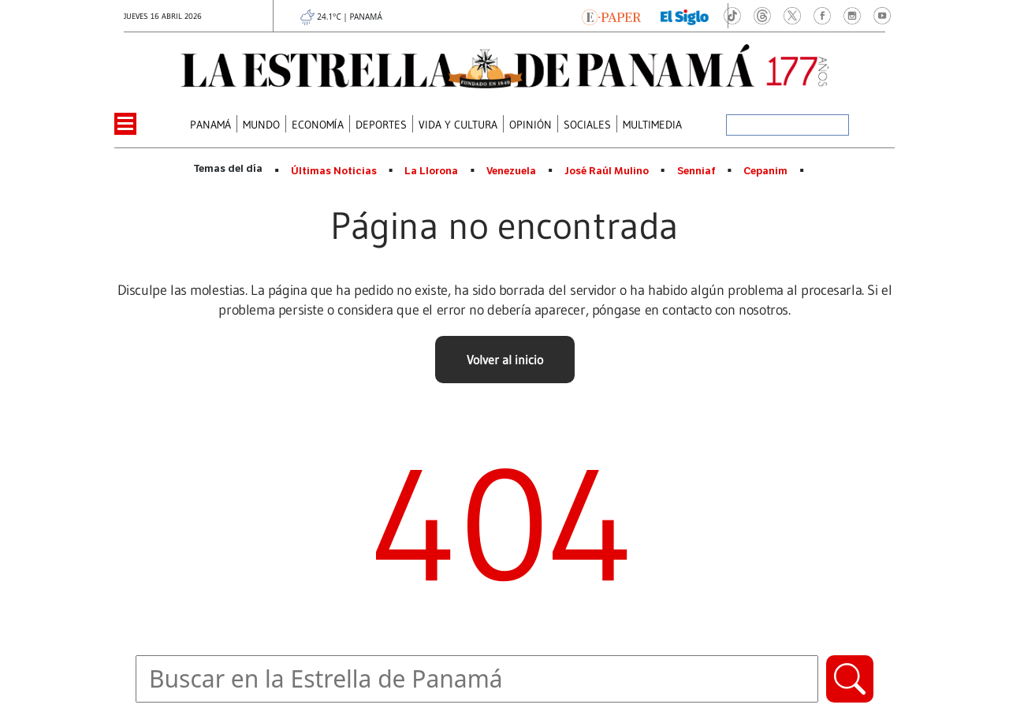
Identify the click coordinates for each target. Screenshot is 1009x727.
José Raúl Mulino (606, 171)
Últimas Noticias (334, 171)
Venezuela (511, 171)
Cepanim (765, 171)
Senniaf (696, 171)
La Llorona (431, 171)
